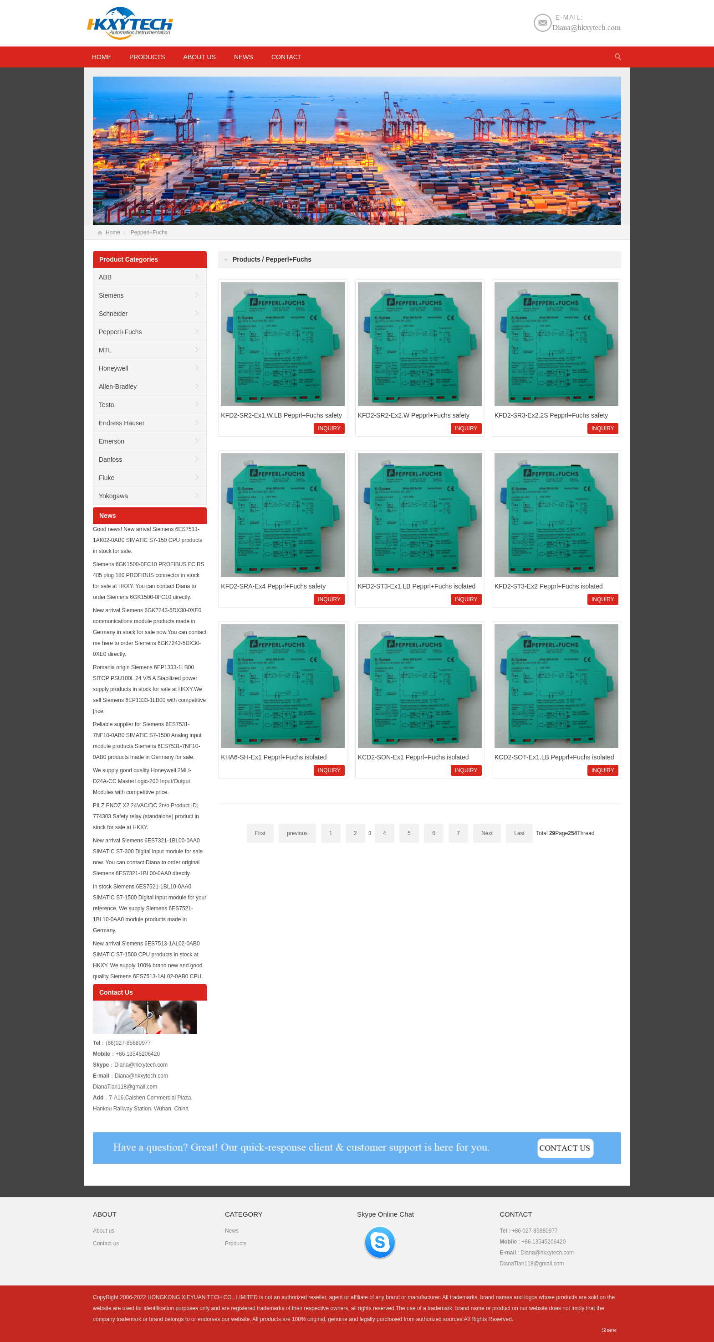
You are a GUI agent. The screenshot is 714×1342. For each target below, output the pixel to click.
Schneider (113, 313)
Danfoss (110, 459)
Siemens (111, 295)
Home (113, 232)
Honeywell (113, 368)
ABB (105, 277)
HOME (101, 57)
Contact (286, 57)
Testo (106, 404)
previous (297, 833)
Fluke (106, 477)
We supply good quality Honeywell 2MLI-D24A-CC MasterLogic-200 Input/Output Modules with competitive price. (142, 781)
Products (147, 57)
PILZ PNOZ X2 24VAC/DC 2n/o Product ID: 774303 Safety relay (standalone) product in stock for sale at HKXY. (146, 816)
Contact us (106, 1243)
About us (200, 57)
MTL (105, 350)
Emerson (111, 441)
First (260, 833)
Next (487, 833)
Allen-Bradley (118, 386)
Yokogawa (113, 496)
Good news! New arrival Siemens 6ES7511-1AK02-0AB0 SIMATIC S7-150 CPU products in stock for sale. (148, 540)
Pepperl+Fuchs (149, 232)
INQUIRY (329, 428)
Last (519, 833)
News (243, 57)
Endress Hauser (121, 423)
